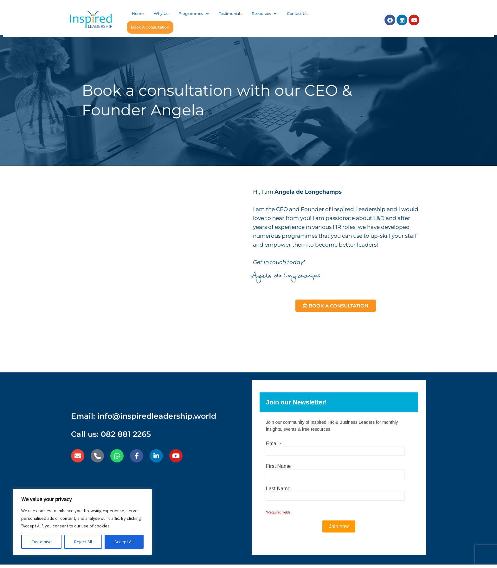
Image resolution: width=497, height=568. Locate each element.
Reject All (83, 542)
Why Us (161, 13)
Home (138, 13)
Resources (264, 13)
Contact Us (297, 13)
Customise (41, 542)
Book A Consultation (150, 27)
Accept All (123, 542)
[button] (193, 13)
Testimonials (230, 13)
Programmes (193, 13)
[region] (82, 522)
